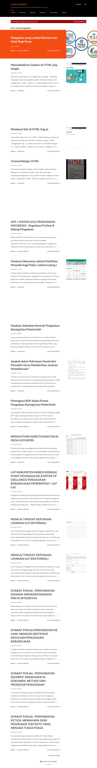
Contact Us (21, 12)
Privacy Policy (52, 12)
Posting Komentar (23, 50)
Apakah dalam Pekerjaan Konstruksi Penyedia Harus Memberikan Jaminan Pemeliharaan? (34, 365)
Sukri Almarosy (19, 4)
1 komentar (20, 391)
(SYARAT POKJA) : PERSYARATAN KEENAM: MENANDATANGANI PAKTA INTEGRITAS (33, 594)
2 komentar (20, 90)
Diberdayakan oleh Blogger (48, 761)
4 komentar (20, 151)
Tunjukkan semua (79, 21)
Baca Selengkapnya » (53, 50)
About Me (31, 12)
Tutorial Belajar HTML (25, 161)
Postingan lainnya (54, 755)
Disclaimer (41, 12)
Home (12, 12)
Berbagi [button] (13, 50)
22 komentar (21, 351)
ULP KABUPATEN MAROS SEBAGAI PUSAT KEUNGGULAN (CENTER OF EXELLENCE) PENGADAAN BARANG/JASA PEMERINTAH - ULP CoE (34, 479)
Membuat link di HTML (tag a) (29, 129)
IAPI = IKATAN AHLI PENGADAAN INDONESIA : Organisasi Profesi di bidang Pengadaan (33, 225)
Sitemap (63, 12)
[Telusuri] (78, 4)
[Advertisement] (37, 110)
